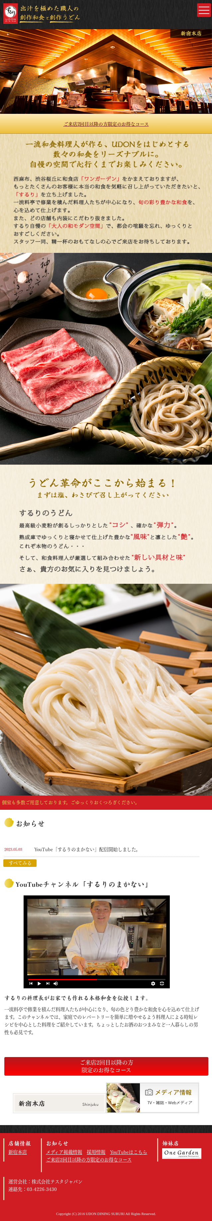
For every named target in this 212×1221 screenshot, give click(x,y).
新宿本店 (17, 1152)
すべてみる (20, 863)
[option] (106, 71)
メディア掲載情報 (64, 1152)
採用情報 (96, 1152)
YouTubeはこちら (128, 1152)
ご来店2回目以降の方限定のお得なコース (106, 124)
